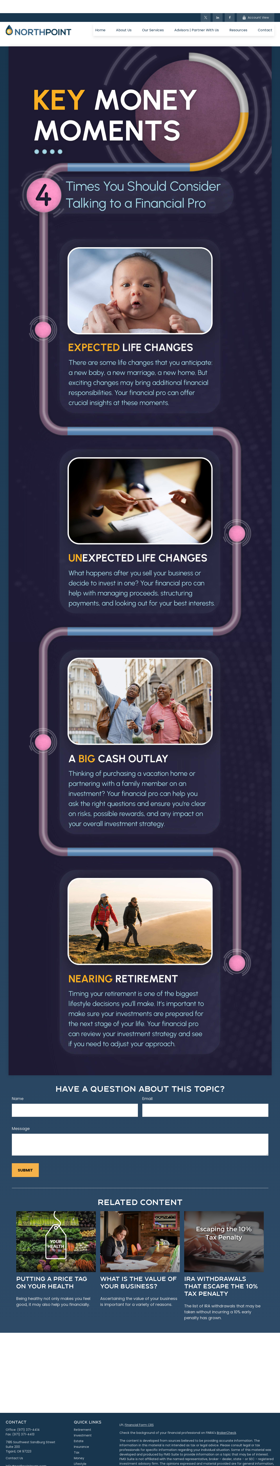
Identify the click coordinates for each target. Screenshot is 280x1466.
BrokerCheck (226, 1419)
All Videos (81, 1462)
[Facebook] (230, 4)
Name (17, 1085)
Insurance (81, 1433)
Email (147, 1085)
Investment (83, 1422)
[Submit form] (25, 1157)
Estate (79, 1428)
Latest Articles (84, 1456)
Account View (255, 4)
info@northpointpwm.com (26, 1453)
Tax (76, 1439)
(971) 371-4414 (28, 1416)
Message (21, 1115)
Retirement (82, 1416)
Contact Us (14, 1445)
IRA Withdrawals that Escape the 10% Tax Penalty (221, 1272)
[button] (100, 17)
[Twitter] (205, 4)
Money (79, 1445)
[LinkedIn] (218, 4)
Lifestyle (80, 1450)
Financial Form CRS (139, 1412)
